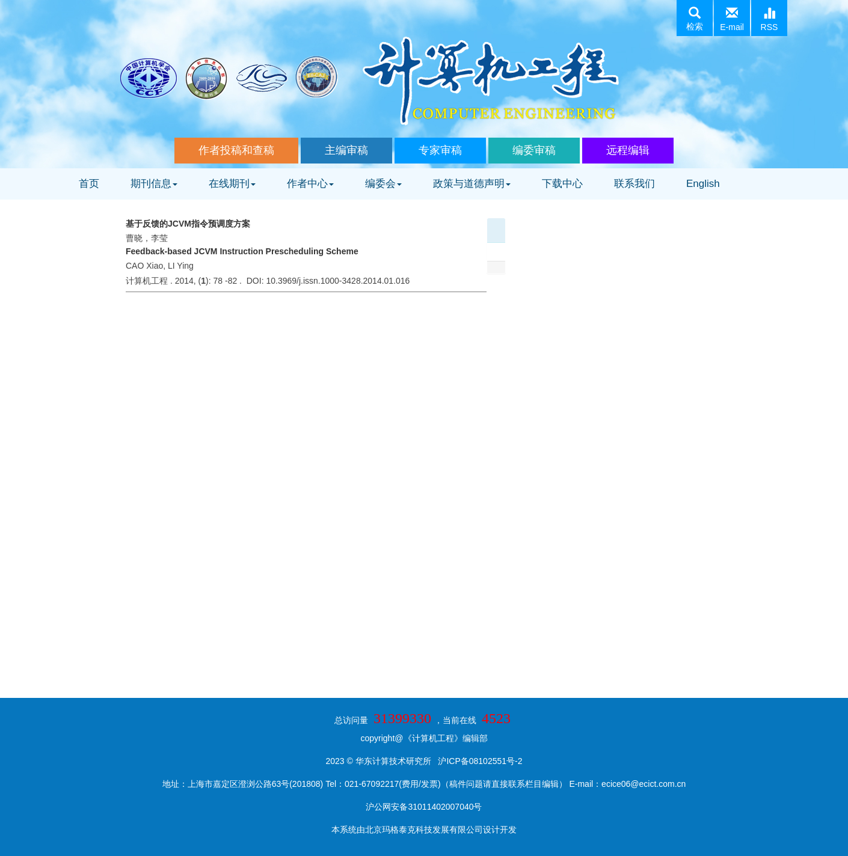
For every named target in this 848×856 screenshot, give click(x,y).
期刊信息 (154, 183)
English (703, 183)
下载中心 (562, 183)
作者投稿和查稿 (236, 150)
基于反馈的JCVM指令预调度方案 (188, 223)
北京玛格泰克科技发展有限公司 (424, 829)
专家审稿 (440, 150)
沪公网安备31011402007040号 (424, 807)
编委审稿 (534, 150)
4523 (496, 718)
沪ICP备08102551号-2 (480, 761)
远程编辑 (628, 150)
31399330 (402, 718)
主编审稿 (346, 150)
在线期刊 (232, 183)
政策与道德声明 (472, 183)
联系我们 (634, 183)
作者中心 (310, 183)
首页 (89, 183)
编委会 (383, 183)
